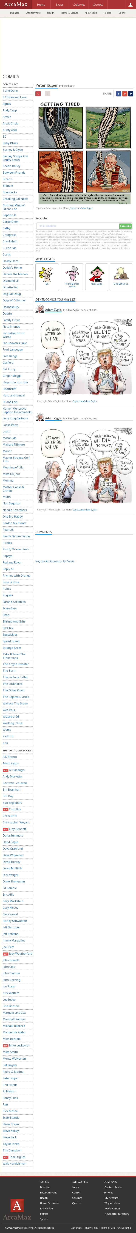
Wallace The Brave (15, 703)
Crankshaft (10, 241)
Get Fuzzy (9, 369)
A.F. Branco (10, 757)
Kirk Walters (11, 993)
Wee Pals (9, 710)
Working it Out (12, 723)
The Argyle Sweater (16, 664)
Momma (8, 480)
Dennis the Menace (16, 274)
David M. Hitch (12, 868)
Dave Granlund (13, 849)
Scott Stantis (11, 1118)
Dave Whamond (13, 855)
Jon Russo (9, 986)
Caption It (9, 215)
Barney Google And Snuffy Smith (15, 158)
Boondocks (10, 192)
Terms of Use (108, 1227)
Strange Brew (12, 648)
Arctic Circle (10, 123)
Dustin (7, 313)
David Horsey (11, 862)
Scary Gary (10, 608)
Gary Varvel (10, 914)
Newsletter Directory (116, 1213)
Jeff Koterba (10, 934)
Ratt (5, 1104)
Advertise (76, 1227)
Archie (7, 117)
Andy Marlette (12, 776)
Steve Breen (11, 1124)
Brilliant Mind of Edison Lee (14, 207)
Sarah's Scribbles (14, 602)
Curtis (7, 254)
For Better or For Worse (14, 335)
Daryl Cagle (10, 842)
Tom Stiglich (14, 1157)
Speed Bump (11, 641)
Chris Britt (10, 816)
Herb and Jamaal (14, 395)
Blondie (8, 186)
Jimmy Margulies (14, 940)
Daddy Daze (10, 261)
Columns (77, 1197)
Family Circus (11, 320)
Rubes (7, 589)
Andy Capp (10, 110)
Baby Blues (10, 143)
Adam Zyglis (11, 763)
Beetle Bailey (11, 166)
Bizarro (8, 179)
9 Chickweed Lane (15, 97)
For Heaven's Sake (15, 343)
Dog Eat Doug (12, 294)
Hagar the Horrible (15, 382)
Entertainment (33, 12)
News (75, 1187)
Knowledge (91, 12)
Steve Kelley (11, 1131)
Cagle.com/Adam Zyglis (84, 401)
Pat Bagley (10, 1065)
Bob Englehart (12, 803)
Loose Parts (10, 425)
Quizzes (76, 1203)
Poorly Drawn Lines (16, 549)
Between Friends (14, 172)
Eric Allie (8, 894)
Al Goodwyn (14, 770)
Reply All (8, 569)
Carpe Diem (10, 222)
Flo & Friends (11, 327)
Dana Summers (13, 835)
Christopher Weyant (16, 822)
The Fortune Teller (15, 677)
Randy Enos (10, 1098)
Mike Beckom (12, 1039)
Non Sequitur (12, 503)
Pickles (7, 543)
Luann (7, 431)
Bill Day (8, 796)
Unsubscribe (124, 1227)
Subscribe (125, 226)
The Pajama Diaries (16, 697)
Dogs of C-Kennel (14, 300)
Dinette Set (10, 287)
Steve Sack (10, 1137)
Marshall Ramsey (14, 1019)
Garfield (8, 363)
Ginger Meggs (12, 376)
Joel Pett (8, 947)
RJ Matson (9, 1091)
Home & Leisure (69, 12)
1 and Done (10, 91)
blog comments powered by (54, 561)
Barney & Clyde (13, 150)
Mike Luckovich (16, 1045)
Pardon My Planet (14, 523)
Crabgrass (9, 235)
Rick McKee (10, 1111)
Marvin (7, 451)
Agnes (7, 104)
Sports (122, 12)
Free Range (10, 356)
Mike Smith (10, 1052)
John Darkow (11, 973)
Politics (107, 12)
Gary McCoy (10, 908)
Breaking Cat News (15, 199)
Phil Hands (10, 1085)
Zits (5, 743)
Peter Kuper (11, 1078)
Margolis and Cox (14, 1013)
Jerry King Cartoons (16, 418)
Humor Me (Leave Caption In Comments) (17, 410)
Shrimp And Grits (14, 621)
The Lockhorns (12, 684)
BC (4, 136)
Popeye (7, 556)
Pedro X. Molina (13, 1072)
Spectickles (10, 635)
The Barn (9, 671)
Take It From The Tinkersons (14, 656)
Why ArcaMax (112, 1203)
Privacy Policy (91, 1227)
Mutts (7, 497)
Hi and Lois (10, 402)
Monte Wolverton (14, 1058)
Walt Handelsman (14, 1163)
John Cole (9, 967)
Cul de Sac (9, 248)
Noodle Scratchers (15, 510)
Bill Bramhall (11, 790)
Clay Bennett (14, 829)
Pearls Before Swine (16, 536)
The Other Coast (14, 690)
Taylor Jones (11, 1144)
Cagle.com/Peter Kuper (81, 208)
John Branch (11, 960)
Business (14, 12)
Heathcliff (9, 389)
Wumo (7, 730)
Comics (76, 1192)
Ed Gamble (10, 888)
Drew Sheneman (14, 881)
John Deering (11, 980)
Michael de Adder (14, 1032)
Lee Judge (9, 999)
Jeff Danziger (11, 927)
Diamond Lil (11, 281)
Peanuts (8, 530)
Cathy (6, 228)
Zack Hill (8, 736)
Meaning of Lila (13, 467)
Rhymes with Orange (16, 575)
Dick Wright (10, 875)
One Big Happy (13, 516)
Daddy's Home (12, 268)
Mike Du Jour (11, 474)
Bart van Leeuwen (15, 783)
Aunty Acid (10, 130)
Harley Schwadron (15, 921)
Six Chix (8, 628)
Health (50, 12)
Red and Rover (12, 562)
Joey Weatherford (17, 954)
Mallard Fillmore (14, 444)
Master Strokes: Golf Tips (16, 459)
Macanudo (9, 438)
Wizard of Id (11, 716)
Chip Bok (12, 809)
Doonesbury (11, 307)
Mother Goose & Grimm (13, 489)
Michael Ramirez (14, 1026)
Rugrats (8, 595)
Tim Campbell (12, 1150)
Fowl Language (13, 349)
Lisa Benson (11, 1006)
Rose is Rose (11, 582)
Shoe (6, 615)
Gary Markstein (13, 901)
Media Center (112, 1208)
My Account (111, 1197)
